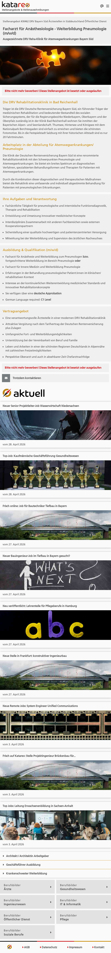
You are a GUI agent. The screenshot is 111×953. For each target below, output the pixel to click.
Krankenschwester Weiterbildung (25, 873)
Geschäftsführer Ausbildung (21, 864)
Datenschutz (48, 947)
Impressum (74, 947)
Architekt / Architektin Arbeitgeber (26, 856)
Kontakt (98, 947)
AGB (26, 947)
